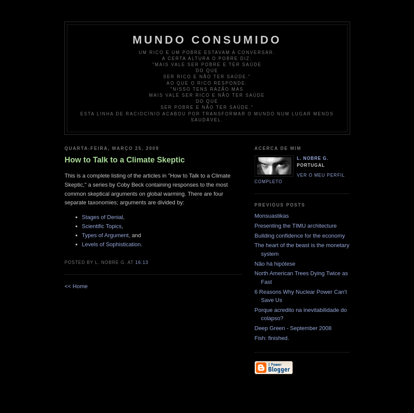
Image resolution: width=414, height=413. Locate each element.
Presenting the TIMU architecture (296, 225)
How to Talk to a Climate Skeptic (125, 160)
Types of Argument (105, 235)
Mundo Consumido (207, 39)
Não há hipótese (275, 264)
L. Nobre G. (313, 158)
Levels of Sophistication (111, 244)
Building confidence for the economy (300, 235)
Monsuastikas (272, 216)
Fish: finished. (272, 338)
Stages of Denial (102, 217)
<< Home (76, 286)
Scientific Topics (102, 226)
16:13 (141, 262)
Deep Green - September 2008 (293, 328)
